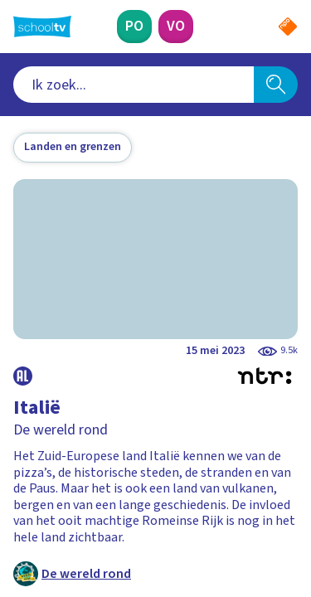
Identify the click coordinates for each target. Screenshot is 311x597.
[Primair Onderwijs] (134, 26)
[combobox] (133, 84)
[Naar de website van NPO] (288, 26)
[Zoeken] (276, 84)
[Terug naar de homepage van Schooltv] (42, 26)
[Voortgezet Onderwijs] (175, 26)
